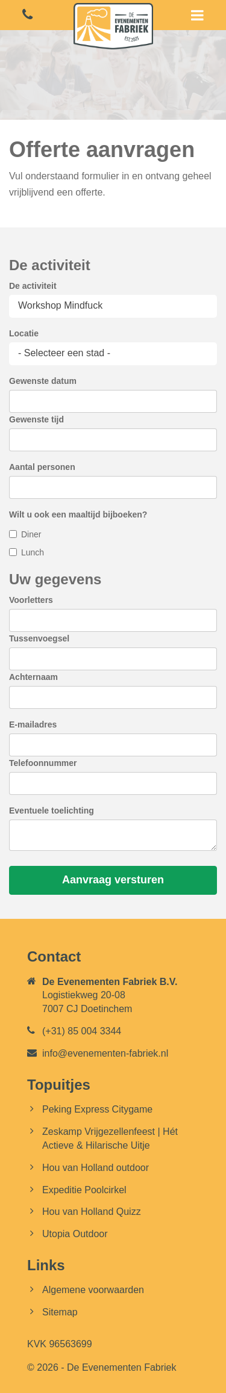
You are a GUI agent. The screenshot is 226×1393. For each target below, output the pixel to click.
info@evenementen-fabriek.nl (105, 1053)
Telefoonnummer (43, 763)
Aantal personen (42, 467)
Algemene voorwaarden (93, 1290)
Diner (31, 534)
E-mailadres (33, 724)
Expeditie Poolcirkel (84, 1190)
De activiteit (33, 286)
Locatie (24, 333)
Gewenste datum (43, 381)
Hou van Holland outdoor (95, 1168)
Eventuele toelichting (51, 810)
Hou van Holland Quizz (91, 1211)
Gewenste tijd (36, 419)
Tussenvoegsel (39, 638)
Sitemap (60, 1312)
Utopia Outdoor (75, 1234)
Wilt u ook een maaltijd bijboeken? (78, 514)
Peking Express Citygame (97, 1109)
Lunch (32, 552)
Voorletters (31, 600)
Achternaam (33, 677)
